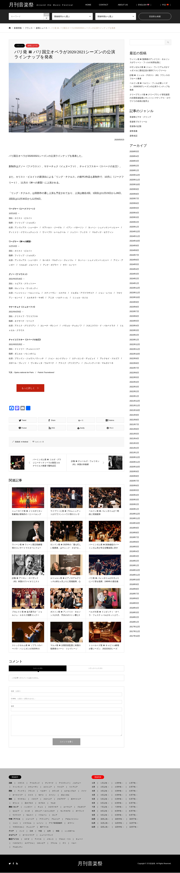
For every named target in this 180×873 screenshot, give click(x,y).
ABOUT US (124, 5)
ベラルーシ (42, 815)
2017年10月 (135, 636)
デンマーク (49, 783)
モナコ (41, 795)
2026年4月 (134, 156)
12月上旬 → (105, 827)
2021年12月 (135, 401)
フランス (19, 46)
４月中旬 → (119, 795)
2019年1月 (134, 565)
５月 (94, 799)
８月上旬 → (105, 811)
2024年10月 (135, 241)
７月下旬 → (133, 807)
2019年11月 (135, 518)
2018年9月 (134, 584)
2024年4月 (134, 269)
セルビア (16, 811)
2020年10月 (135, 467)
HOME (88, 5)
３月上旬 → (105, 791)
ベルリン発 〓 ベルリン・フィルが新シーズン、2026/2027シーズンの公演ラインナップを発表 (150, 86)
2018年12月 (135, 570)
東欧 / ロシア (14, 807)
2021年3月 (134, 443)
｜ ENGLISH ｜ (144, 5)
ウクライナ (17, 815)
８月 (94, 811)
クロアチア (61, 799)
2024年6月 (134, 260)
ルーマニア (68, 807)
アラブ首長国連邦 (55, 823)
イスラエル (27, 823)
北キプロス (29, 803)
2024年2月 (134, 278)
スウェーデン (33, 787)
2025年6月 (134, 203)
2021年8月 (134, 420)
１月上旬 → (105, 783)
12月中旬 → (119, 827)
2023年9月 (134, 302)
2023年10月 (135, 297)
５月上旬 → (105, 799)
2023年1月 (134, 340)
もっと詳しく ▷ (30, 388)
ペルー (74, 843)
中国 (40, 831)
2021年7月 (134, 424)
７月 (94, 807)
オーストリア (17, 795)
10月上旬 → (105, 819)
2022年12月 (135, 344)
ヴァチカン (22, 799)
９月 (94, 815)
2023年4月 (134, 325)
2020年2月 (134, 504)
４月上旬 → (105, 795)
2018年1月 (134, 622)
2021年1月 (134, 452)
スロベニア (47, 799)
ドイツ (84, 791)
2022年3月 (134, 387)
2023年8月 (134, 307)
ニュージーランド (46, 835)
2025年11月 (135, 180)
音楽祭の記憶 (135, 126)
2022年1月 (134, 396)
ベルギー (43, 791)
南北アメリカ (14, 839)
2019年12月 (135, 514)
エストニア (47, 787)
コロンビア (41, 843)
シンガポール (69, 831)
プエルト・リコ (64, 839)
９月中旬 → (119, 815)
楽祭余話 (133, 136)
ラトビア (61, 787)
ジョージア (30, 819)
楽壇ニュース (32, 46)
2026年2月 (134, 166)
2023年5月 (134, 321)
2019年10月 (135, 523)
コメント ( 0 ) (37, 668)
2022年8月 (134, 363)
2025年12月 (135, 175)
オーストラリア (28, 835)
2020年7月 (134, 481)
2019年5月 (134, 546)
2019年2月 (134, 561)
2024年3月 (134, 274)
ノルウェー (77, 783)
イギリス (21, 783)
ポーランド (80, 811)
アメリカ (38, 839)
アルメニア (55, 819)
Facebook (13, 864)
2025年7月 (134, 198)
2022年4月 (134, 382)
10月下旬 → (134, 819)
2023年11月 (135, 292)
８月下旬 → (133, 811)
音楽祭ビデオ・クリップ (140, 117)
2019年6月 (134, 542)
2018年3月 (134, 612)
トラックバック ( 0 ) (95, 668)
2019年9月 (134, 528)
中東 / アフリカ (15, 819)
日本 (31, 831)
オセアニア (14, 835)
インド (22, 831)
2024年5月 (134, 264)
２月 (94, 787)
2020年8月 (134, 476)
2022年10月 (135, 354)
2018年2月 (134, 617)
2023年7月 (134, 311)
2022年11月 (135, 349)
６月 (94, 803)
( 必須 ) (15, 691)
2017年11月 (135, 631)
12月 (94, 827)
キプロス (42, 803)
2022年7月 (134, 368)
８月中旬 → (119, 811)
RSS (17, 864)
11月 (94, 823)
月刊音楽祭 (90, 863)
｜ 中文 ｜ (165, 5)
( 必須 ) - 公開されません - (23, 699)
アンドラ (20, 791)
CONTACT (103, 5)
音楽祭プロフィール (138, 122)
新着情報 (18, 28)
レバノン (40, 823)
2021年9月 (134, 415)
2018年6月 (134, 598)
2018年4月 (134, 608)
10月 (94, 819)
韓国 (57, 831)
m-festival (24, 442)
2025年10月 (135, 184)
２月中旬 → (119, 787)
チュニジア (30, 827)
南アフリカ (44, 827)
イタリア (35, 799)
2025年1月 (134, 227)
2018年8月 (134, 589)
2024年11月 (135, 236)
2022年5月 (134, 377)
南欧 (11, 799)
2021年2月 (134, 448)
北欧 (11, 783)
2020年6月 (134, 485)
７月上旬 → (105, 807)
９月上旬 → (105, 815)
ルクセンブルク (70, 791)
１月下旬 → (133, 783)
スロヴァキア (53, 807)
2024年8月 (134, 250)
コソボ (27, 811)
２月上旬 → (105, 787)
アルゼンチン (17, 847)
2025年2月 (134, 222)
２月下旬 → (133, 787)
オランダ (56, 791)
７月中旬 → (119, 807)
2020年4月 (134, 495)
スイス (30, 795)
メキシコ (50, 839)
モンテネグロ (65, 811)
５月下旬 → (133, 799)
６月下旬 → (133, 803)
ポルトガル (65, 795)
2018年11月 (135, 575)
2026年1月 (134, 170)
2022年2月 (134, 391)
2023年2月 (134, 335)
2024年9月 (134, 245)
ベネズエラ (16, 843)
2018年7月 (134, 594)
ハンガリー (28, 807)
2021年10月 (135, 410)
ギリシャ (16, 803)
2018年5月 (134, 603)
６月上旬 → (105, 803)
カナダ (27, 839)
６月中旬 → (119, 803)
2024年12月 (135, 231)
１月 (94, 783)
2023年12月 (135, 288)
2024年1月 (134, 283)
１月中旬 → (119, 783)
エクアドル (28, 843)
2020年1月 (134, 509)
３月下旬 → (133, 791)
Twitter (10, 864)
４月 (94, 795)
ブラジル (54, 843)
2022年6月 (134, 372)
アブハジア (43, 819)
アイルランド (34, 783)
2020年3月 (134, 499)
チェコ (40, 807)
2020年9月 (134, 471)
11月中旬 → (119, 823)
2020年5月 (134, 490)
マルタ (53, 803)
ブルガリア (81, 807)
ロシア (55, 815)
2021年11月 (135, 405)
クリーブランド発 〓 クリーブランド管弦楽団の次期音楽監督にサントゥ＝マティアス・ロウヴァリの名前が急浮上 (150, 97)
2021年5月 (134, 434)
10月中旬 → (119, 819)
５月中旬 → (119, 799)
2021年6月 (134, 429)
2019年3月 (134, 556)
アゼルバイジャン (72, 819)
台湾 (49, 831)
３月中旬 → (119, 791)
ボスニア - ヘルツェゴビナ (45, 811)
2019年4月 (134, 551)
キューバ (79, 839)
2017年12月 (135, 627)
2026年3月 (134, 161)
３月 (94, 791)
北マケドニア (76, 799)
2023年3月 (134, 330)
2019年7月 (134, 537)
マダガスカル (17, 827)
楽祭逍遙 (133, 131)
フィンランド (17, 787)
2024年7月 (134, 255)
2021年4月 (134, 438)
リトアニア (73, 787)
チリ (64, 843)
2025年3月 (134, 217)
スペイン (52, 795)
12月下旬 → (134, 827)
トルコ (15, 823)
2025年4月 (134, 213)
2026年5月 (134, 151)
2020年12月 (135, 457)
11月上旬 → (105, 823)
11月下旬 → (134, 823)
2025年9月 (134, 189)
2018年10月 (135, 579)
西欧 (11, 791)
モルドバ (30, 815)
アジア (12, 831)
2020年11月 (135, 462)
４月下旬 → (133, 795)
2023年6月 (134, 316)
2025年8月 (134, 194)
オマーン (71, 823)
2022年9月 (134, 358)
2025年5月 (134, 208)
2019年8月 (134, 532)
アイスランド (63, 783)
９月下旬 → (133, 815)
